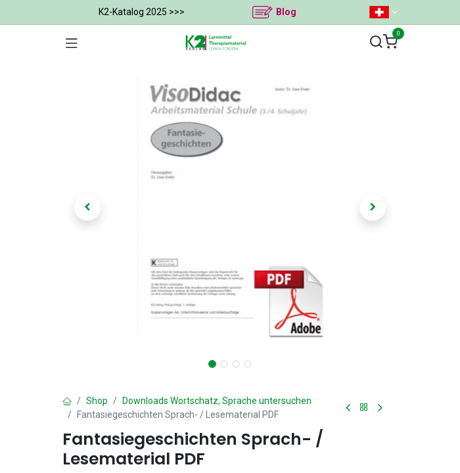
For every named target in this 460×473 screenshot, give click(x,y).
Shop (97, 400)
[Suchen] (376, 42)
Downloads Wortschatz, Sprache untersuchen (216, 400)
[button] (87, 207)
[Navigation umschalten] (71, 42)
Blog (286, 12)
